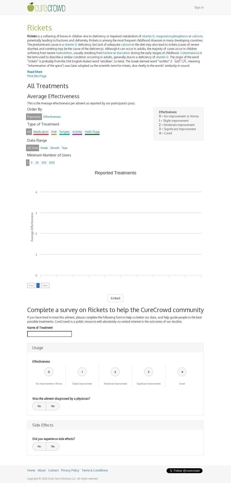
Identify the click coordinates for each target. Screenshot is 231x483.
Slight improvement (82, 383)
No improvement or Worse (49, 383)
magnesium (164, 36)
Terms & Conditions (95, 470)
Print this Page (36, 76)
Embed (115, 298)
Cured (182, 383)
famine (107, 53)
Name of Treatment (40, 328)
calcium (197, 36)
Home (31, 470)
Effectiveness (41, 361)
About (42, 470)
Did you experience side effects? (53, 439)
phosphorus (180, 36)
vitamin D (148, 36)
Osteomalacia (189, 53)
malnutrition (64, 53)
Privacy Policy (70, 470)
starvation (123, 53)
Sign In (199, 7)
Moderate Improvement (115, 383)
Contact (53, 470)
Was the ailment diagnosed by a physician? (61, 398)
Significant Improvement (148, 383)
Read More (34, 72)
